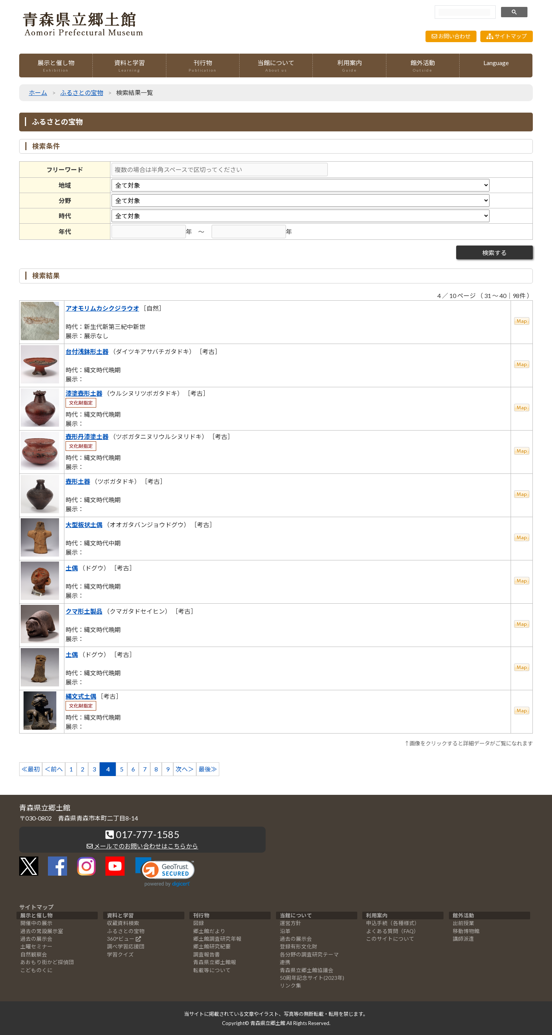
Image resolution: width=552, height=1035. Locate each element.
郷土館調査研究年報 (217, 939)
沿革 (285, 931)
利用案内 (349, 66)
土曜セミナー (36, 946)
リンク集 (290, 986)
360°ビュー (121, 939)
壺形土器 (78, 481)
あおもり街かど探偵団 (47, 962)
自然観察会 (33, 954)
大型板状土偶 (84, 524)
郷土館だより (209, 931)
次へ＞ (185, 769)
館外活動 (422, 66)
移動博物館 (466, 931)
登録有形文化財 (298, 946)
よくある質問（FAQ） (392, 931)
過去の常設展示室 (41, 931)
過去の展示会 (36, 939)
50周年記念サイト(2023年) (312, 978)
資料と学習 (129, 66)
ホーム (38, 92)
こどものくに (36, 970)
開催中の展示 (36, 923)
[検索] (464, 12)
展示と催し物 (55, 66)
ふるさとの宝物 (81, 92)
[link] (165, 872)
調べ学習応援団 (126, 946)
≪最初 (30, 769)
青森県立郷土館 (267, 1023)
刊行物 (202, 66)
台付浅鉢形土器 (87, 351)
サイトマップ (506, 36)
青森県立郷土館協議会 (307, 970)
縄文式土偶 (81, 696)
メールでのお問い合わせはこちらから (142, 846)
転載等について (212, 970)
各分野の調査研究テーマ (309, 954)
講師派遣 (463, 939)
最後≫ (208, 769)
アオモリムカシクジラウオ (102, 308)
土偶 (72, 568)
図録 (198, 923)
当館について (276, 66)
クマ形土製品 (84, 611)
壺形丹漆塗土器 (87, 436)
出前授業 (463, 923)
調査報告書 (206, 954)
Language (496, 62)
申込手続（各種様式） (393, 923)
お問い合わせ (451, 36)
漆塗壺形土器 (84, 393)
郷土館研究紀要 (212, 946)
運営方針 (290, 923)
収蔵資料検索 (123, 923)
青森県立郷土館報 (214, 962)
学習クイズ (120, 954)
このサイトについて (390, 939)
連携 (285, 962)
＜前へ (53, 769)
